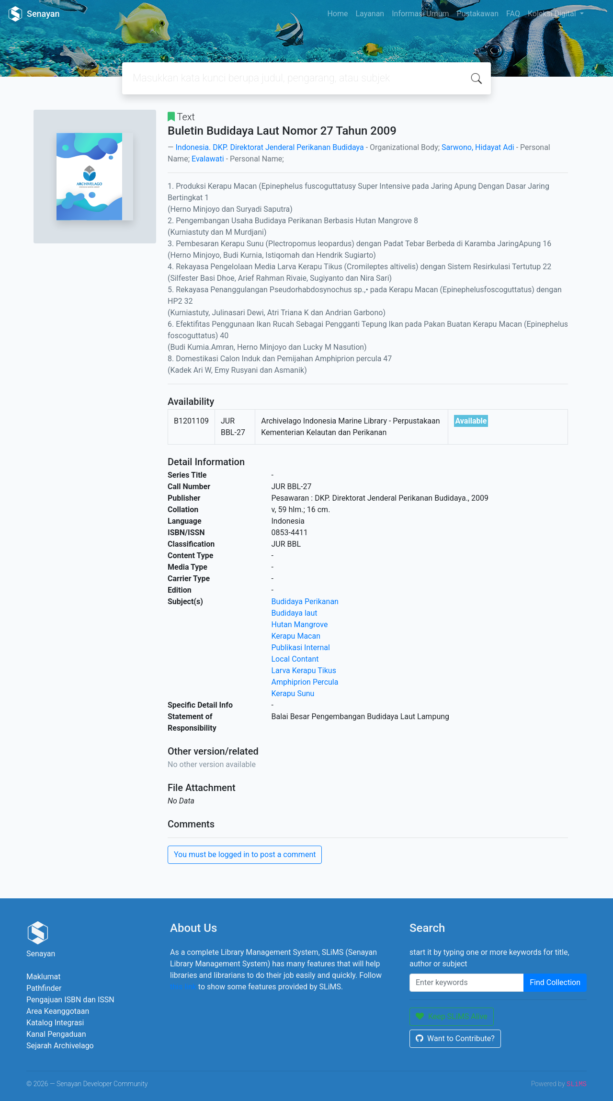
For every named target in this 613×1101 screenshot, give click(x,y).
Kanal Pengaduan (56, 1034)
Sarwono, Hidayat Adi (478, 147)
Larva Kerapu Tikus (304, 670)
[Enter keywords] (466, 983)
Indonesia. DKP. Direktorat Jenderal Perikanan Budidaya (269, 147)
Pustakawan (478, 13)
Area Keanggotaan (57, 1011)
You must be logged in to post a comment (245, 854)
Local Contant (295, 659)
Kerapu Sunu (293, 693)
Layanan (369, 13)
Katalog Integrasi (55, 1022)
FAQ (513, 13)
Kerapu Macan (296, 636)
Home (337, 13)
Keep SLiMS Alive (452, 1016)
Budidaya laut (295, 613)
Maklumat (43, 976)
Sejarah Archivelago (60, 1045)
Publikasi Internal (301, 647)
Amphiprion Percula (305, 682)
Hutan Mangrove (300, 624)
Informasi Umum (420, 13)
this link (183, 986)
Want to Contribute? (455, 1038)
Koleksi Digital (553, 13)
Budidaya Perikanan (305, 601)
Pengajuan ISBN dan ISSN (70, 999)
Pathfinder (43, 988)
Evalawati (208, 158)
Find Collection (555, 982)
